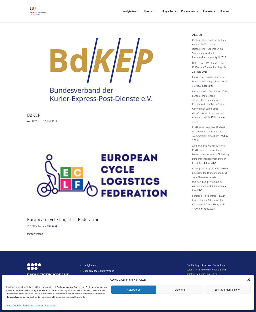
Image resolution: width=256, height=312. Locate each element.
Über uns (149, 11)
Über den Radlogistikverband (98, 270)
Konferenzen (188, 11)
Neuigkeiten (129, 11)
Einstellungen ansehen (228, 289)
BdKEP (34, 115)
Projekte (207, 11)
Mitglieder (167, 11)
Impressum (50, 305)
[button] (249, 280)
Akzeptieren (134, 289)
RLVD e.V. (36, 121)
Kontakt (224, 11)
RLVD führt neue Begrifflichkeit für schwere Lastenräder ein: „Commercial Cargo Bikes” (209, 131)
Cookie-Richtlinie (13, 305)
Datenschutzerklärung (33, 305)
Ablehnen (180, 289)
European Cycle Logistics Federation (63, 219)
